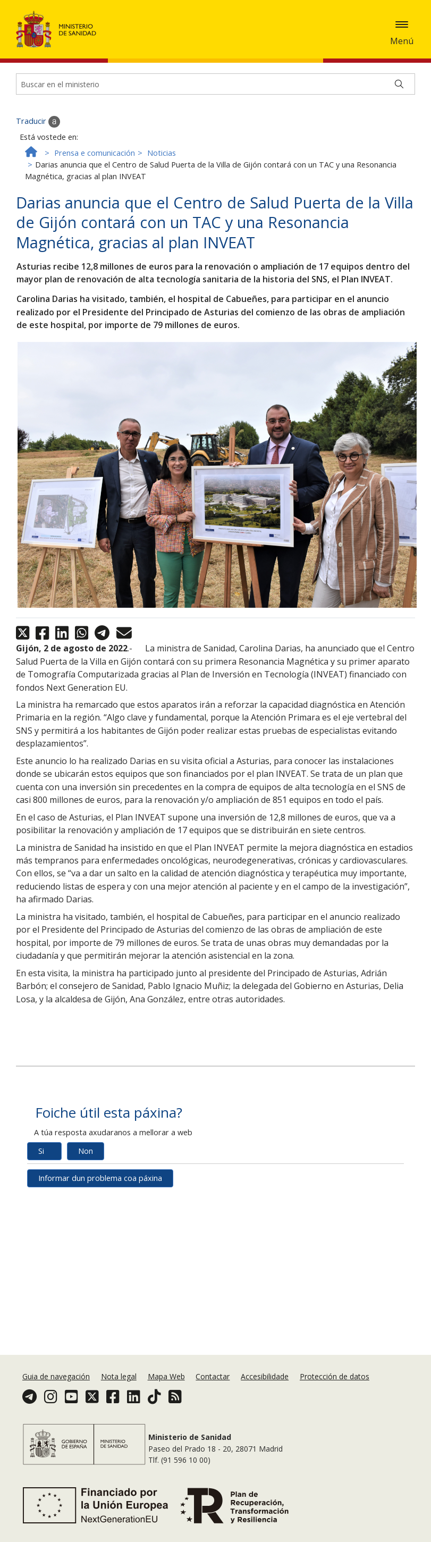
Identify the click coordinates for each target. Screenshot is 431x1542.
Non (85, 1176)
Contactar (213, 1376)
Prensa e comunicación (94, 178)
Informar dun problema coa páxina (100, 1204)
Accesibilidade (265, 1376)
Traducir (38, 147)
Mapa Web (166, 1376)
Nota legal (119, 1376)
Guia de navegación (56, 1376)
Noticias (161, 178)
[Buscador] (215, 109)
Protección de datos (334, 1376)
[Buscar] (399, 109)
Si (41, 1176)
